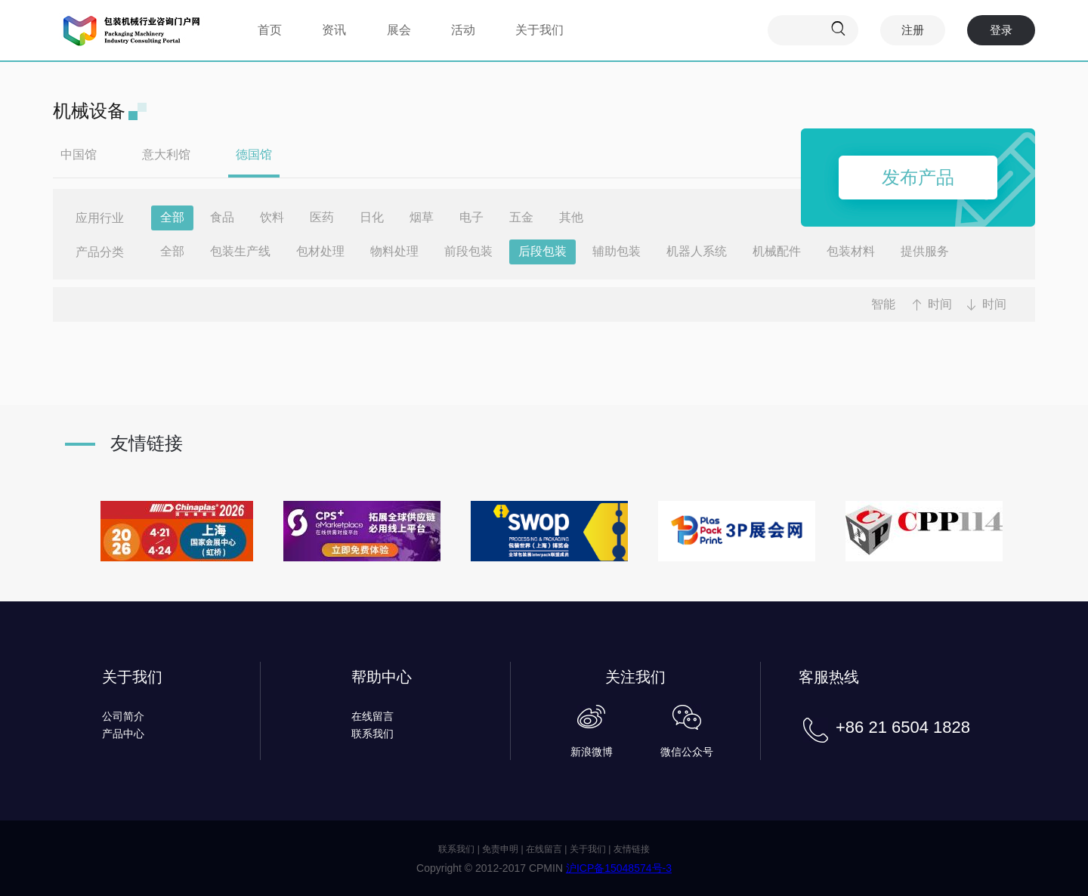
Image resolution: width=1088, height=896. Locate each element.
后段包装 (542, 251)
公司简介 (123, 716)
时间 (940, 304)
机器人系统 (696, 251)
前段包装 (468, 251)
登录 (1001, 29)
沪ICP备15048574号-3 (619, 868)
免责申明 (500, 849)
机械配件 (777, 251)
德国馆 (254, 154)
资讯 (334, 29)
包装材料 (851, 251)
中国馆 (78, 154)
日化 (372, 217)
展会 (399, 29)
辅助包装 (616, 251)
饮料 (272, 217)
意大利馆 (166, 154)
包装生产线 (240, 251)
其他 (571, 217)
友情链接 (632, 849)
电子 (471, 217)
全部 (172, 217)
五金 (521, 217)
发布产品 (918, 177)
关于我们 (539, 29)
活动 (463, 29)
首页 (270, 29)
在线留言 (372, 716)
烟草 (422, 217)
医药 (322, 217)
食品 (222, 217)
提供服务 (925, 251)
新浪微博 (591, 752)
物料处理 (394, 251)
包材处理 (320, 251)
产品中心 (123, 734)
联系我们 (372, 734)
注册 (912, 29)
